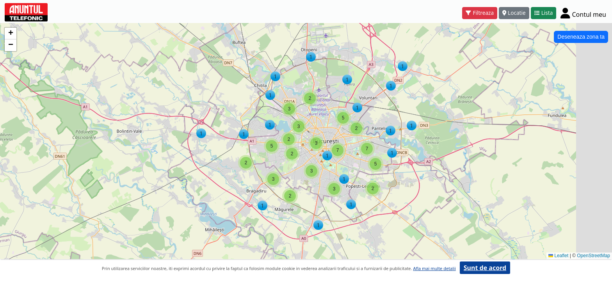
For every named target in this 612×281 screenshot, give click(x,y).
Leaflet (558, 255)
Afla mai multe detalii (434, 268)
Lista (543, 12)
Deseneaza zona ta (581, 37)
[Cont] (583, 13)
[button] (311, 57)
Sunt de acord (485, 267)
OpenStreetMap (593, 255)
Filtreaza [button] (480, 12)
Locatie (514, 12)
